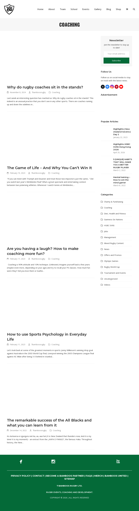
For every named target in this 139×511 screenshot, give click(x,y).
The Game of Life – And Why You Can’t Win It (49, 168)
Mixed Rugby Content (114, 243)
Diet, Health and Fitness (115, 213)
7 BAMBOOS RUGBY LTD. (69, 486)
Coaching (56, 92)
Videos (107, 284)
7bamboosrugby (39, 92)
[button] (127, 9)
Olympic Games (111, 261)
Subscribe (116, 60)
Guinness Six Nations (113, 219)
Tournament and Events (115, 273)
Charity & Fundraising (113, 201)
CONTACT (38, 475)
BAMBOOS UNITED (116, 475)
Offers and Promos (113, 255)
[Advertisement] (116, 331)
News (106, 249)
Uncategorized (110, 278)
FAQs (89, 475)
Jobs (106, 231)
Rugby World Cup (112, 267)
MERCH (98, 475)
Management (110, 237)
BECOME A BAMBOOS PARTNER (65, 475)
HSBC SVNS (109, 225)
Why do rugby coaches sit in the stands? (45, 87)
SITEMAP (69, 479)
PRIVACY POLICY (21, 475)
